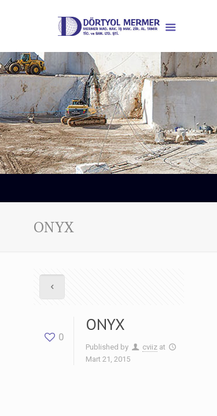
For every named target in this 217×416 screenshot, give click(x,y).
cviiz (149, 347)
